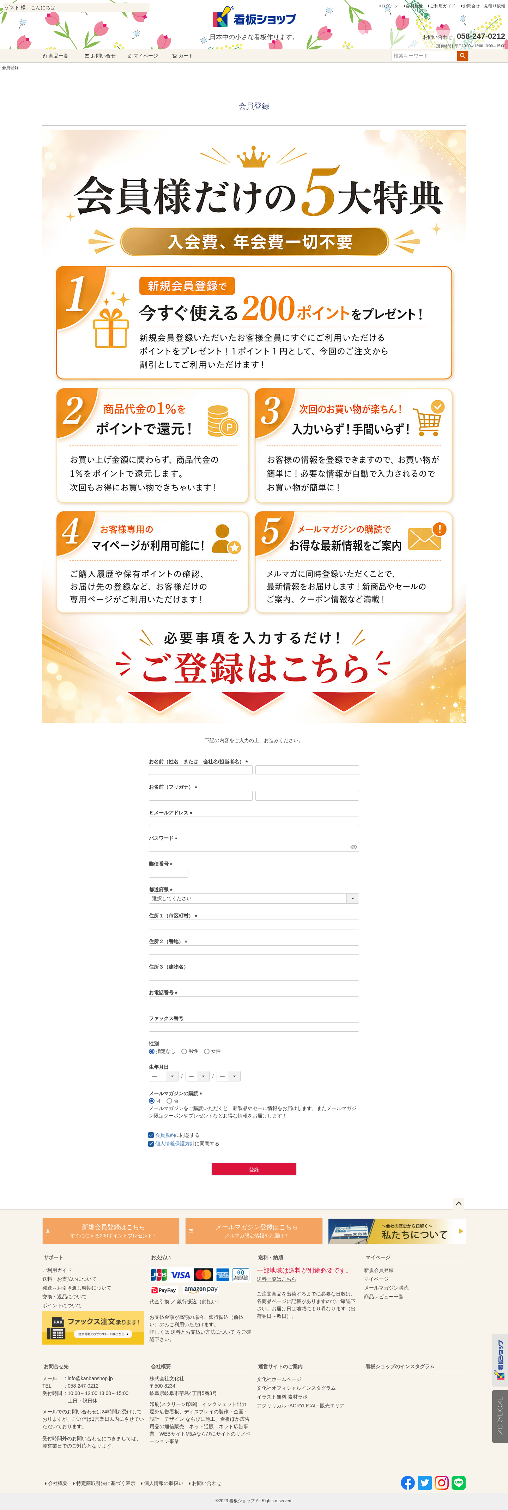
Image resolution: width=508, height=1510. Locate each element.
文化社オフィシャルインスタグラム (296, 1388)
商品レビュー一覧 (384, 1296)
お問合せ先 (56, 1366)
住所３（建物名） (168, 967)
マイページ (142, 56)
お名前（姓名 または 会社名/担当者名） (199, 761)
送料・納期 (270, 1257)
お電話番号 (164, 992)
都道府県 (162, 889)
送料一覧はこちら (276, 1279)
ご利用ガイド (442, 6)
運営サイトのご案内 (280, 1366)
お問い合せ (100, 56)
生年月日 (159, 1067)
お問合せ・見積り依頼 (484, 6)
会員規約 (165, 1135)
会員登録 (414, 6)
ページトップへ (458, 1203)
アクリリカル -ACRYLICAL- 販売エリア (301, 1405)
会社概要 (161, 1366)
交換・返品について (64, 1296)
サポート (54, 1257)
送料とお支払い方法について (203, 1332)
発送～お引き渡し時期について (76, 1288)
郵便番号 (162, 864)
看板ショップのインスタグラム (400, 1366)
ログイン (389, 6)
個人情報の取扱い (163, 1483)
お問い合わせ (207, 1483)
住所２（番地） (169, 941)
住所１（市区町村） (174, 915)
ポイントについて (62, 1305)
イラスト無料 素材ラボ (282, 1397)
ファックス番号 (166, 1018)
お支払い (161, 1257)
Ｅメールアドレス (172, 812)
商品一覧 (55, 56)
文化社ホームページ (279, 1379)
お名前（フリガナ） (174, 787)
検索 (462, 56)
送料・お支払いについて (69, 1279)
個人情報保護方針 (175, 1143)
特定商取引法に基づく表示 (105, 1483)
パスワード (164, 838)
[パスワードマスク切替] (354, 846)
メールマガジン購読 (386, 1288)
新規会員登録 (379, 1270)
